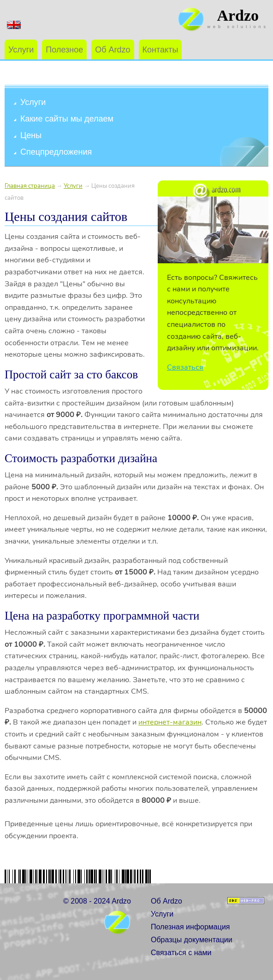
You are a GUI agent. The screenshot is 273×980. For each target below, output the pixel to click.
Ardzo (238, 15)
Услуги (21, 49)
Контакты (160, 49)
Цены (31, 135)
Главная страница (30, 186)
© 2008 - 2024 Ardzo (97, 901)
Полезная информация (190, 927)
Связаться (185, 367)
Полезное (64, 49)
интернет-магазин (170, 722)
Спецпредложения (56, 152)
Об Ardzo (112, 49)
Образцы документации (191, 940)
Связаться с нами (181, 953)
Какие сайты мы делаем (66, 118)
